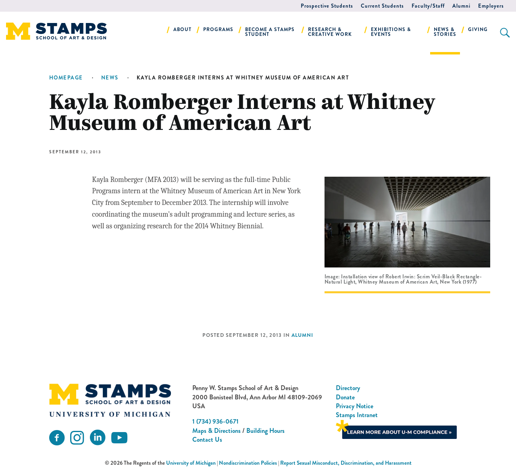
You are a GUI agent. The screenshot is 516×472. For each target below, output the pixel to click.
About (182, 29)
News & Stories (445, 32)
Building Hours (265, 430)
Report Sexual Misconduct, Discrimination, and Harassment (346, 463)
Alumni (461, 6)
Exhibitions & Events (391, 32)
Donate (345, 397)
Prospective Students (327, 6)
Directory (348, 388)
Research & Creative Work (330, 32)
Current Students (382, 6)
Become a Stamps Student (270, 32)
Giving (478, 29)
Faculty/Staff (428, 6)
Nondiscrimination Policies (248, 463)
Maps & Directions (216, 430)
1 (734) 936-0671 (215, 421)
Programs (218, 29)
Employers (491, 6)
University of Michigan (191, 463)
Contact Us (207, 439)
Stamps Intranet (357, 415)
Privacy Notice (354, 406)
